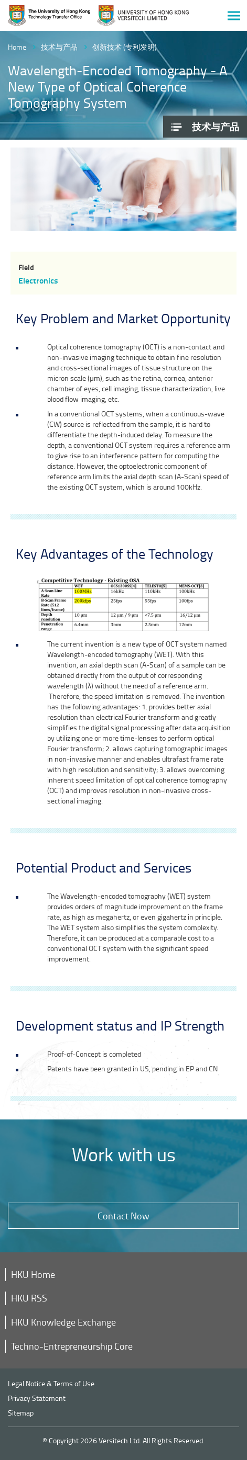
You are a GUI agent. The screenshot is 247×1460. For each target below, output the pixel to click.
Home (17, 47)
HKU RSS (29, 1298)
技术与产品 (59, 47)
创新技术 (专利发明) (124, 47)
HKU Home (33, 1274)
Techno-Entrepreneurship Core (72, 1346)
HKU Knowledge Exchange (63, 1322)
